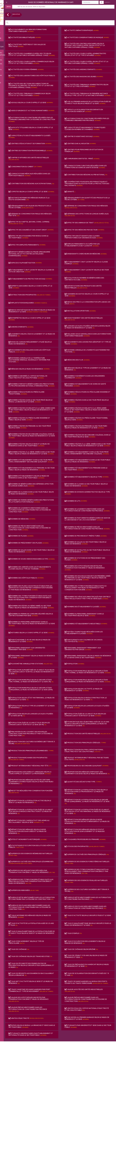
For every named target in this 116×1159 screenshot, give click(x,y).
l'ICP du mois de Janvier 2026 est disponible (50, 7)
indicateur (39, 15)
